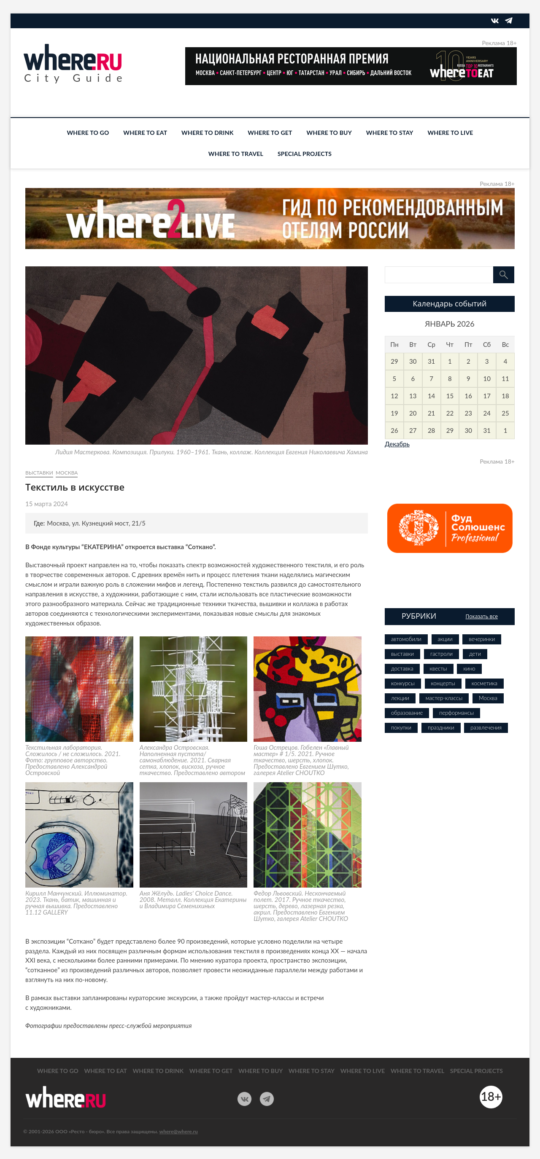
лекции (400, 698)
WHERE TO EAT (145, 132)
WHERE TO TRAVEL (235, 153)
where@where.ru (178, 1131)
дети (475, 653)
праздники (441, 727)
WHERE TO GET (270, 132)
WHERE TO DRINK (207, 132)
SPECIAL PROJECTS (305, 153)
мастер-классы (444, 698)
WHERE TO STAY (389, 132)
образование (407, 712)
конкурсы (403, 683)
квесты (438, 668)
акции (445, 639)
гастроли (441, 653)
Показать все (481, 616)
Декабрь (397, 444)
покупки (401, 727)
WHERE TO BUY (329, 132)
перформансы (456, 712)
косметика (484, 683)
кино (469, 668)
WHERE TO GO (88, 132)
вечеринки (482, 639)
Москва (67, 473)
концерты (443, 683)
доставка (402, 668)
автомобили (406, 639)
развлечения (486, 727)
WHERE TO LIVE (450, 132)
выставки (39, 473)
